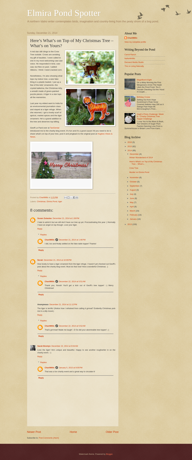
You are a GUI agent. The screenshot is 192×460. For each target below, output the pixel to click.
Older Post (112, 431)
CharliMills (49, 240)
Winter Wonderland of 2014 (141, 157)
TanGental (54, 128)
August (133, 190)
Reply (39, 229)
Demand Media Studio (134, 62)
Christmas (41, 201)
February (134, 215)
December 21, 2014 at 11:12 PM (63, 304)
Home (73, 431)
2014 (130, 150)
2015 (130, 146)
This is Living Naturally (134, 66)
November (134, 177)
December (134, 154)
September (135, 186)
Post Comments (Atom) (49, 438)
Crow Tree (133, 168)
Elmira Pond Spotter (63, 13)
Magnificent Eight (144, 80)
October (133, 182)
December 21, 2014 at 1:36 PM (66, 218)
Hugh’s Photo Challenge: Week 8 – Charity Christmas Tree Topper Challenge (150, 116)
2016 (130, 142)
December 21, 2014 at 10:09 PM (57, 260)
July (132, 194)
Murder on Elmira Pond (139, 172)
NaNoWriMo (129, 58)
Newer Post (34, 431)
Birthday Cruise (143, 97)
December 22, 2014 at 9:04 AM (64, 346)
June (132, 198)
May (132, 202)
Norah (40, 260)
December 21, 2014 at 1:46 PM (72, 240)
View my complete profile (135, 42)
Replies (43, 234)
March (133, 211)
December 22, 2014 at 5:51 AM (72, 281)
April (132, 206)
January (133, 219)
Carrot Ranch (130, 54)
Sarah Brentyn (44, 346)
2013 (130, 224)
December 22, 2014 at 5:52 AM (72, 326)
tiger (60, 201)
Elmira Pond (52, 201)
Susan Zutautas (44, 218)
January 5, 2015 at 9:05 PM (70, 367)
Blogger (109, 454)
